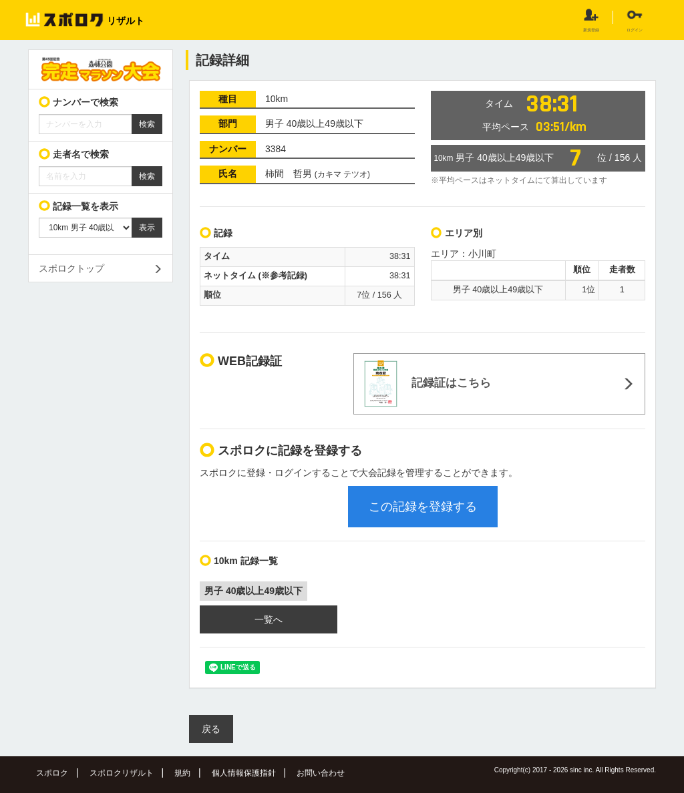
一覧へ (268, 619)
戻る (211, 729)
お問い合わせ (321, 773)
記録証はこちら (427, 383)
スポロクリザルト (122, 773)
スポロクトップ (71, 268)
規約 (182, 773)
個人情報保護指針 (244, 773)
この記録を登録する (423, 506)
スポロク (52, 773)
